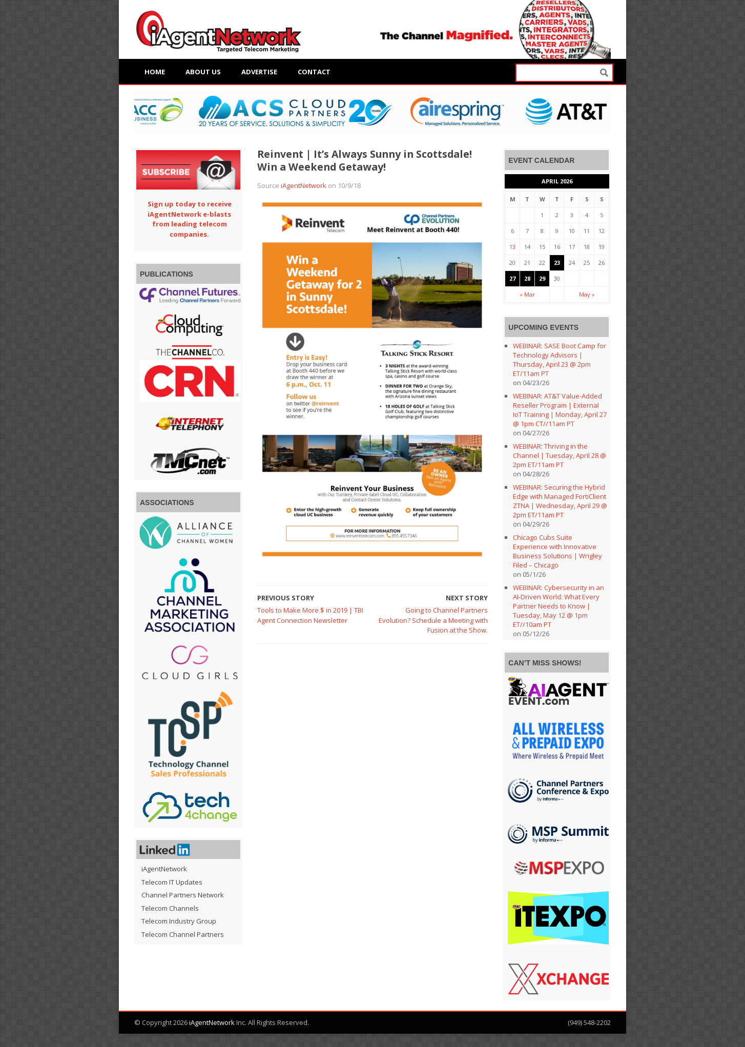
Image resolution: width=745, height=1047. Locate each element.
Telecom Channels (170, 908)
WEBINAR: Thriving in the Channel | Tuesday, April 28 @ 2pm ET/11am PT (559, 455)
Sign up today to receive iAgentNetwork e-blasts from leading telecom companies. (190, 219)
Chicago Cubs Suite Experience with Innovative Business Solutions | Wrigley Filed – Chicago (557, 551)
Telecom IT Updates (171, 882)
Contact (314, 71)
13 (512, 246)
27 (512, 278)
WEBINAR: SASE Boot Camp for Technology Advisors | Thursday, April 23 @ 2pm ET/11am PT (559, 359)
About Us (203, 71)
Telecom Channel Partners (182, 934)
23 (557, 262)
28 (527, 278)
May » (587, 294)
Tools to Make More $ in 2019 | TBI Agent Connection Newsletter (310, 615)
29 (542, 278)
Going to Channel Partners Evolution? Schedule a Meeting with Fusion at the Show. (433, 620)
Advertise (259, 71)
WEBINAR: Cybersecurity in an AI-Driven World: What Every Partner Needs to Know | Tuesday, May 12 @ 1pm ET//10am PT (558, 606)
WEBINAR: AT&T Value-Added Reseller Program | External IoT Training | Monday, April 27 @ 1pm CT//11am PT (560, 409)
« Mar (527, 294)
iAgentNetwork (303, 185)
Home (154, 71)
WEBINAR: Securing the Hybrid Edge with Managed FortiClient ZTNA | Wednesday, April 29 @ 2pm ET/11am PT (560, 501)
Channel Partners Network (182, 894)
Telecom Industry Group (178, 921)
